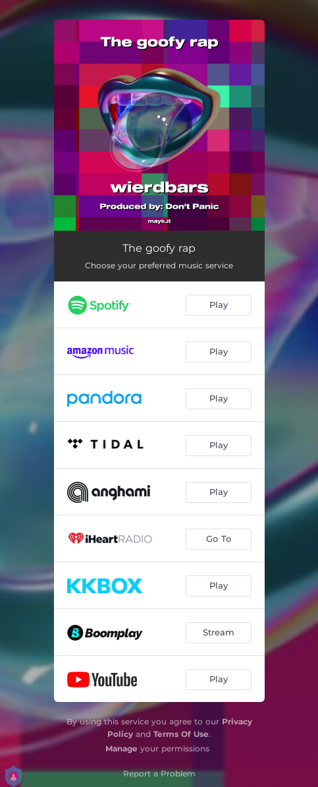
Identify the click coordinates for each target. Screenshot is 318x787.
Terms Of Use (181, 734)
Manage (121, 748)
